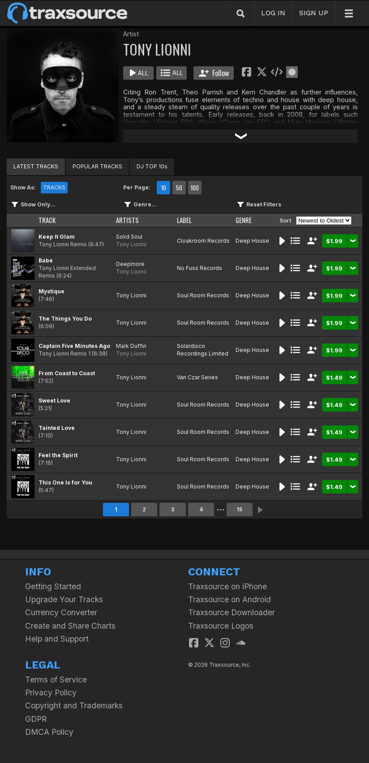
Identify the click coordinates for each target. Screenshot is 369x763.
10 (163, 187)
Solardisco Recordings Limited (202, 350)
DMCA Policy (49, 732)
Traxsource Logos (220, 625)
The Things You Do (65, 318)
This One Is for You (65, 482)
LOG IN (273, 13)
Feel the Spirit (58, 455)
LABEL (184, 220)
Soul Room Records (203, 295)
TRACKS (54, 187)
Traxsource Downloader (231, 612)
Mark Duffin (131, 346)
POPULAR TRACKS (97, 166)
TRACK (47, 220)
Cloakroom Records (203, 240)
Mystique (51, 291)
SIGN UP (313, 13)
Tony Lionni (131, 244)
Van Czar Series (197, 377)
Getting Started (53, 586)
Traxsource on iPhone (227, 586)
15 (239, 509)
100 (194, 187)
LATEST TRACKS (35, 166)
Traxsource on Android (229, 599)
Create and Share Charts (70, 625)
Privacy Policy (51, 692)
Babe (46, 260)
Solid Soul (129, 236)
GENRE (244, 220)
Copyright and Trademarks (74, 705)
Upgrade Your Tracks (64, 599)
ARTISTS (127, 220)
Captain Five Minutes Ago (74, 346)
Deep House (252, 240)
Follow (214, 73)
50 (179, 187)
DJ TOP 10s (152, 166)
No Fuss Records (199, 268)
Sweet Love (54, 400)
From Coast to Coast (67, 373)
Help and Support (57, 638)
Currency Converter (61, 612)
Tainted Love (57, 427)
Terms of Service (56, 679)
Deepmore (130, 264)
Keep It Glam (57, 236)
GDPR (36, 719)
